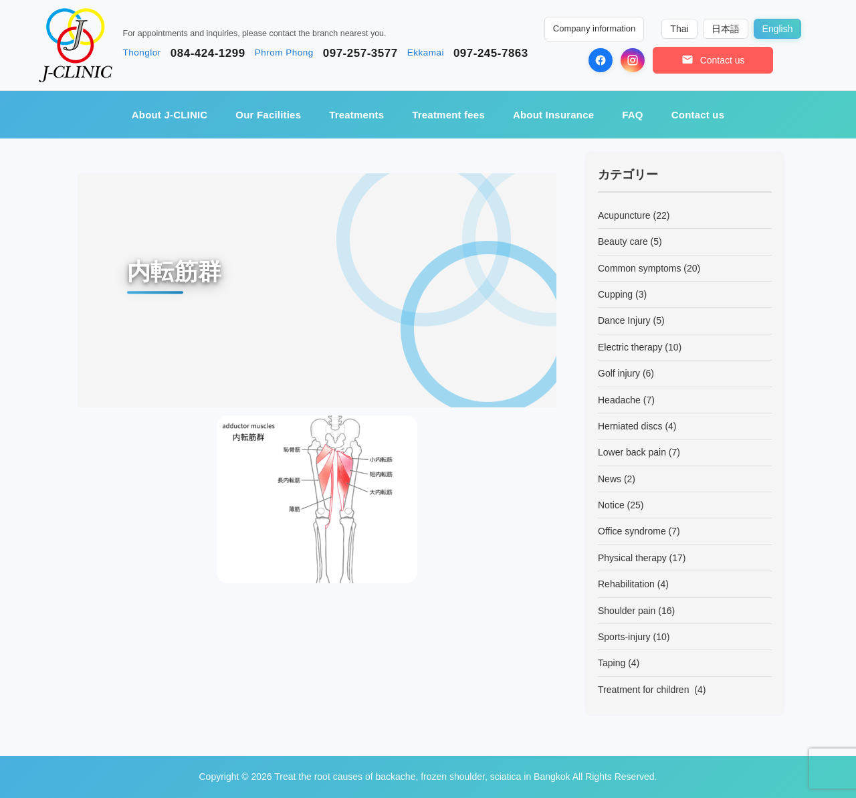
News (609, 479)
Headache (619, 400)
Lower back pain (632, 452)
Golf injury (619, 373)
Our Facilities (268, 114)
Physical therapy (632, 558)
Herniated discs (630, 426)
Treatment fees (448, 114)
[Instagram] (633, 60)
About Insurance (553, 114)
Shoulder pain (626, 610)
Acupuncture (624, 215)
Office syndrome (632, 531)
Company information (594, 28)
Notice (611, 505)
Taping (611, 663)
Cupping (615, 294)
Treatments (356, 114)
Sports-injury (624, 636)
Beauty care (623, 241)
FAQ (632, 114)
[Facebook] (600, 60)
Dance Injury (624, 320)
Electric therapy (630, 347)
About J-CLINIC (170, 114)
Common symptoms (639, 268)
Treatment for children (644, 689)
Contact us (698, 114)
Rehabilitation (626, 584)
